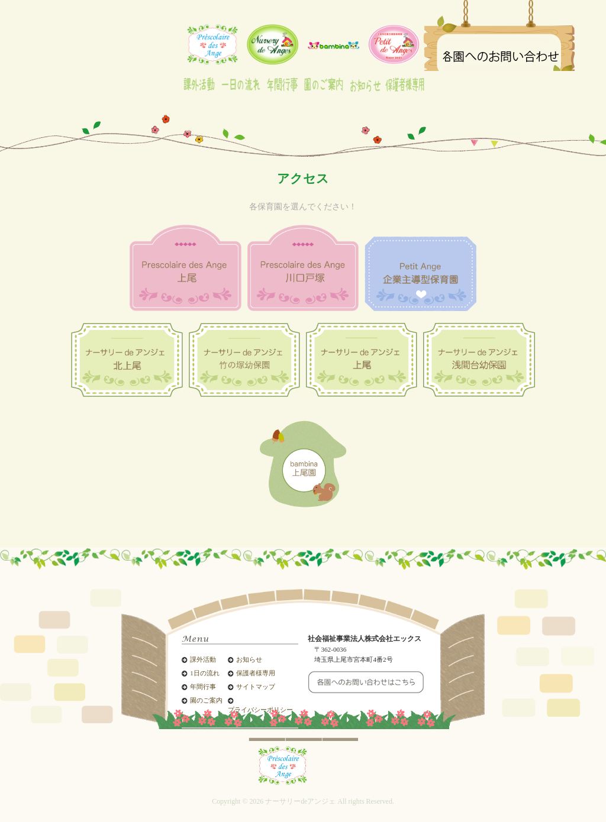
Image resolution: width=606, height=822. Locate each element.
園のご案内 (206, 700)
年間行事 (203, 687)
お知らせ (249, 659)
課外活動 (203, 659)
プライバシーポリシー (260, 710)
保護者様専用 (255, 673)
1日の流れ (204, 673)
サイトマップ (255, 687)
